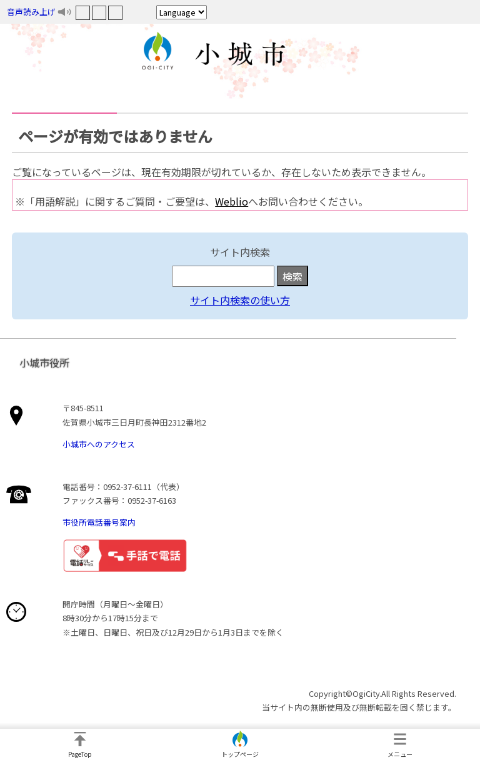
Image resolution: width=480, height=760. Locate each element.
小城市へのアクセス (98, 444)
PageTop (80, 754)
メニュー (400, 754)
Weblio (231, 201)
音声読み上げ (31, 12)
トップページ (240, 754)
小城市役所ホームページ (240, 53)
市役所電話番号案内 (99, 522)
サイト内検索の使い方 (240, 300)
